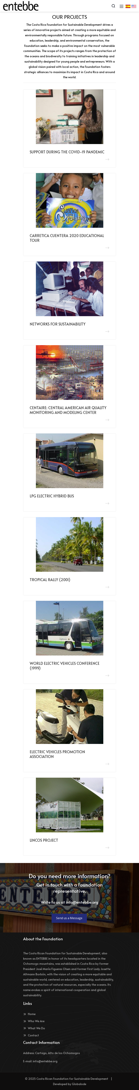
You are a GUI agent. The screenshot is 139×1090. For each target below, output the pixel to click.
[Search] (113, 6)
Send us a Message (69, 918)
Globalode (79, 1084)
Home (29, 1014)
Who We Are (33, 1021)
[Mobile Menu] (121, 6)
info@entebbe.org (82, 902)
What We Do (34, 1028)
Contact (31, 1035)
